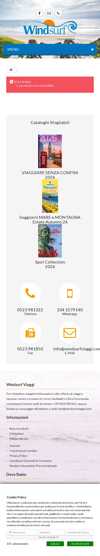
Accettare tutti (80, 543)
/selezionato (17, 543)
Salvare (55, 543)
